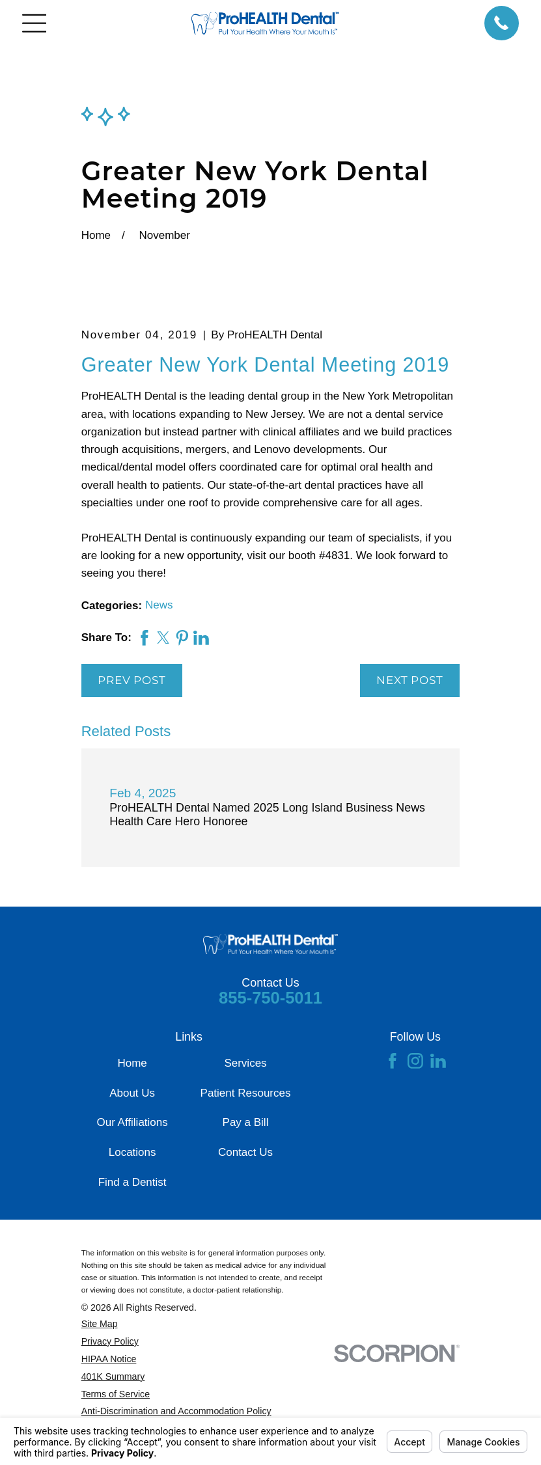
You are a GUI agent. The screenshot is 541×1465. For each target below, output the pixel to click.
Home (131, 1063)
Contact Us (245, 1152)
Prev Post (132, 680)
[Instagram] (415, 1061)
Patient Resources (246, 1093)
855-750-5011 (270, 998)
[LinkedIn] (438, 1061)
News (159, 605)
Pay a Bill (246, 1122)
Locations (132, 1152)
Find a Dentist (132, 1182)
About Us (132, 1093)
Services (245, 1063)
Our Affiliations (131, 1122)
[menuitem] (206, 1324)
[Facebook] (392, 1061)
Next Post (409, 680)
